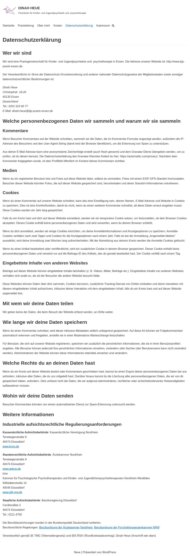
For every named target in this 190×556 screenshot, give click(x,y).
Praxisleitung (26, 25)
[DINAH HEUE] (44, 10)
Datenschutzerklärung (79, 25)
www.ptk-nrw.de (12, 492)
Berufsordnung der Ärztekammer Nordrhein (66, 527)
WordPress (109, 552)
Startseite (8, 25)
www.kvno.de (11, 446)
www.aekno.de (12, 468)
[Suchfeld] (113, 25)
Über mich (43, 25)
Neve (77, 552)
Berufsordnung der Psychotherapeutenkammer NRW (127, 527)
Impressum (103, 25)
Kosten (57, 25)
